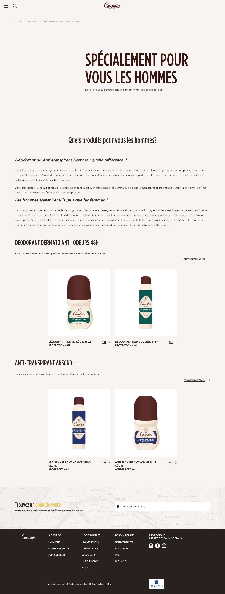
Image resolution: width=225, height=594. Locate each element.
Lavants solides (90, 542)
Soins (85, 567)
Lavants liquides (90, 548)
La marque (54, 542)
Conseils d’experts (58, 548)
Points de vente (56, 555)
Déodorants (88, 555)
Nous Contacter (124, 542)
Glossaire (120, 561)
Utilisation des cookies (76, 584)
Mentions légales (55, 584)
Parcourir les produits (194, 259)
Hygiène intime (90, 561)
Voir (104, 341)
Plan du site (121, 548)
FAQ (117, 555)
